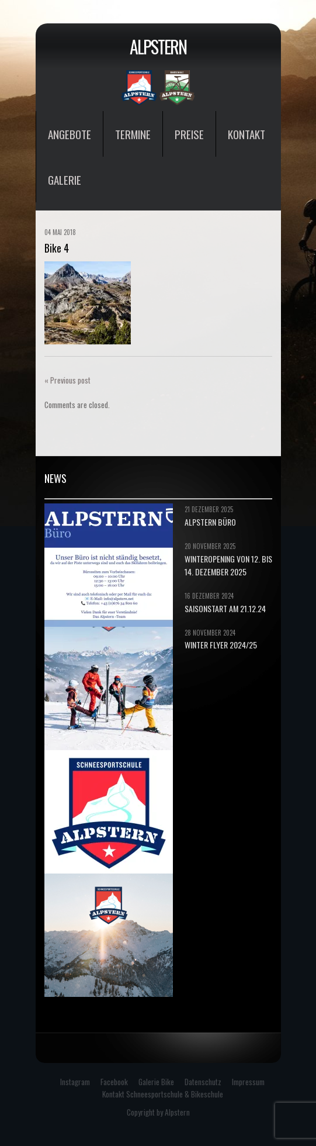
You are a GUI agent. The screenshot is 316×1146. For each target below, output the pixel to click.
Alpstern (158, 46)
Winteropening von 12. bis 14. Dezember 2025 (228, 565)
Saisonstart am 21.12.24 (225, 608)
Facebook (114, 1082)
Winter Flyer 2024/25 (221, 644)
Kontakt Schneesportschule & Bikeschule (162, 1094)
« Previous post (67, 380)
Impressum (248, 1082)
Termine (133, 134)
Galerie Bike (156, 1082)
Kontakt (246, 134)
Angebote (69, 134)
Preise (189, 134)
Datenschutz (203, 1082)
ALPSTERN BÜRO (210, 522)
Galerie (64, 179)
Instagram (75, 1082)
